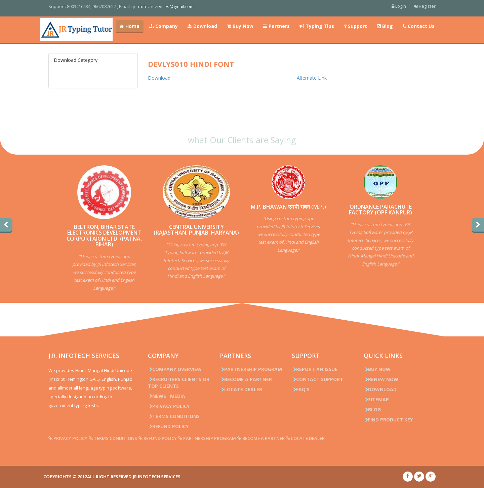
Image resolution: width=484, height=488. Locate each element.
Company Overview (175, 369)
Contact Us (419, 26)
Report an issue (314, 369)
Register (425, 6)
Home (129, 26)
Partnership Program (251, 369)
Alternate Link (312, 78)
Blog (385, 26)
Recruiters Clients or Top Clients (178, 382)
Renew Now (381, 379)
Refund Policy (168, 426)
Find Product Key (388, 419)
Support (355, 26)
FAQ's (301, 389)
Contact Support (317, 379)
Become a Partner (246, 379)
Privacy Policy (169, 406)
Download (202, 26)
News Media (166, 396)
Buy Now (240, 26)
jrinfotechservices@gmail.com (163, 6)
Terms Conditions (174, 416)
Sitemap (376, 399)
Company (163, 26)
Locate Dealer (241, 389)
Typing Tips (316, 26)
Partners (276, 26)
